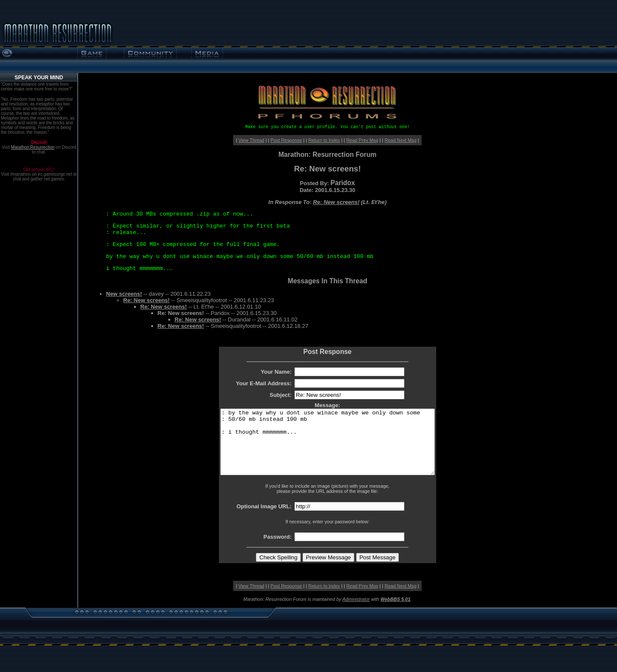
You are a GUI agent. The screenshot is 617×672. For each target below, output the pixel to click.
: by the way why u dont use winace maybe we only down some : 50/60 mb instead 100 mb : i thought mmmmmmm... (327, 448)
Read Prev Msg (362, 140)
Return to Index (324, 140)
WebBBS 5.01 (395, 612)
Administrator (356, 612)
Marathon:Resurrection (33, 147)
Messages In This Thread (327, 281)
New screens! (124, 294)
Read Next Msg (400, 140)
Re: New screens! (336, 202)
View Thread (251, 140)
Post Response (286, 140)
